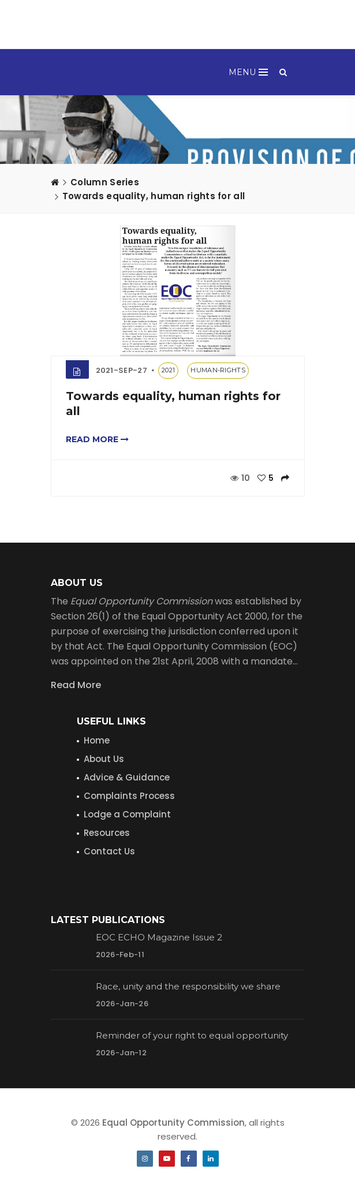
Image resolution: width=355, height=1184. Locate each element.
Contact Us (109, 851)
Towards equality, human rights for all (153, 196)
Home (97, 740)
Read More (76, 685)
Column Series (104, 182)
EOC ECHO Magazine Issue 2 (159, 937)
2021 (168, 370)
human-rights (217, 370)
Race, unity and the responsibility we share (188, 986)
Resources (107, 833)
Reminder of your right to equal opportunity (192, 1035)
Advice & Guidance (127, 777)
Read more (97, 439)
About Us (104, 759)
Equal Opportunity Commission (173, 1122)
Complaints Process (129, 796)
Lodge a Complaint (127, 814)
